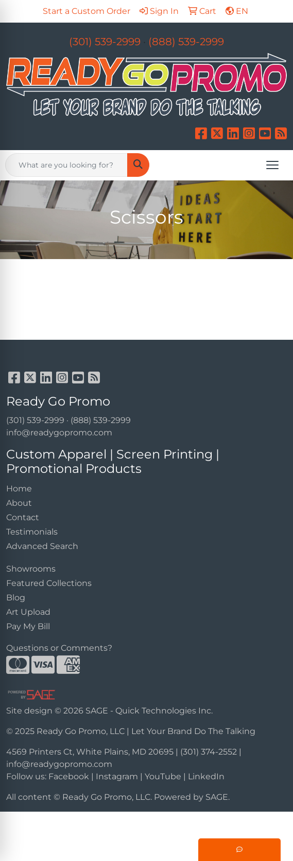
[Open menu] (272, 165)
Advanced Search (42, 546)
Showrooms (31, 569)
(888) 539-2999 (186, 41)
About (19, 503)
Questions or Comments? (59, 648)
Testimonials (32, 532)
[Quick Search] (66, 165)
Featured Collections (49, 583)
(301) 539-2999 (105, 41)
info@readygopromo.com (59, 432)
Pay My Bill (28, 626)
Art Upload (28, 612)
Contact (22, 517)
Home (19, 488)
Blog (15, 597)
